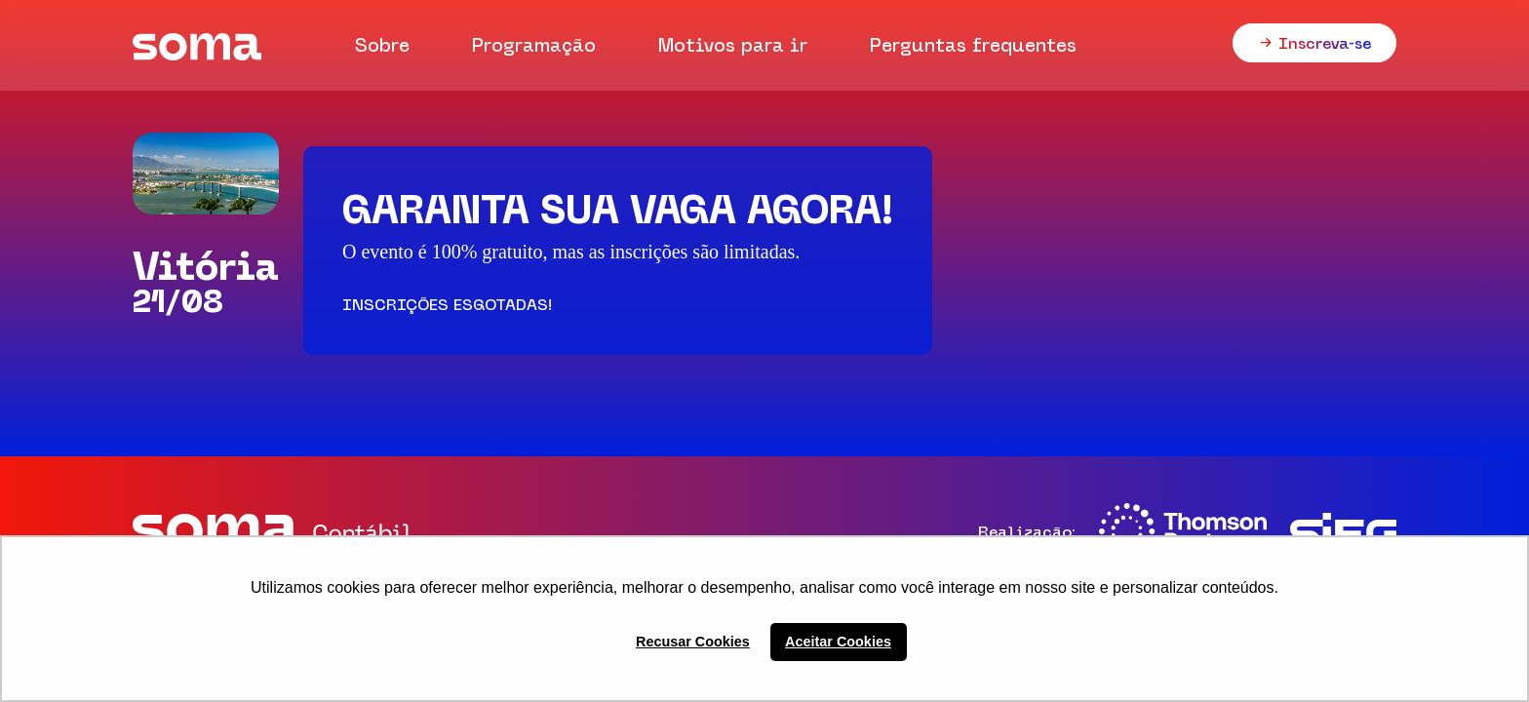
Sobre (382, 45)
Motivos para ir (732, 45)
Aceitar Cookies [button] (838, 641)
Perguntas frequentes (973, 45)
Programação (534, 45)
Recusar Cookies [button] (693, 641)
